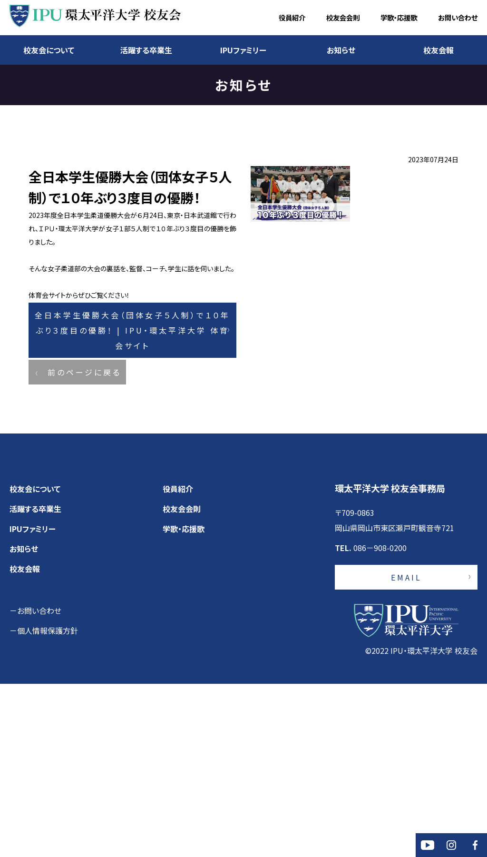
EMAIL (406, 751)
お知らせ (341, 50)
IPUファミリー (243, 50)
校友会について (48, 50)
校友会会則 (343, 17)
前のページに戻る (84, 531)
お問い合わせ (457, 17)
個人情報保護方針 (47, 803)
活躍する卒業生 (146, 50)
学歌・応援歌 (398, 17)
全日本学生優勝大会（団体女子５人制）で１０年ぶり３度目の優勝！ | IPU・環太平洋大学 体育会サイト (132, 475)
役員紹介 (292, 17)
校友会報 (438, 50)
